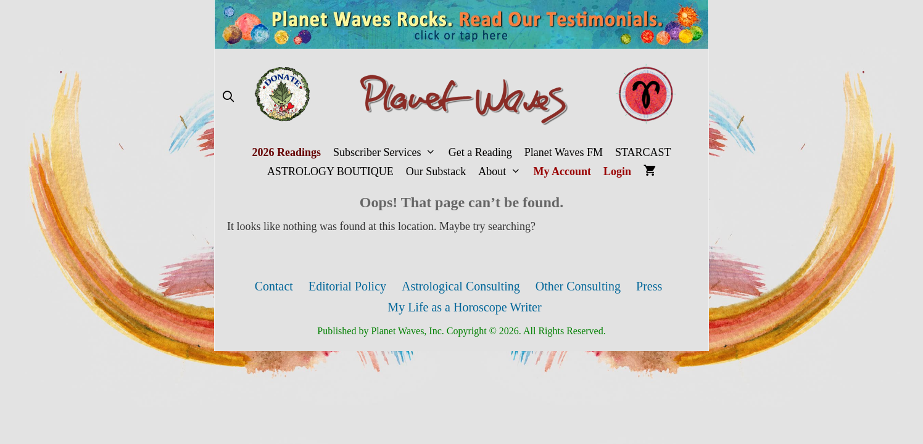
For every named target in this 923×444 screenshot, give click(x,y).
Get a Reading (480, 152)
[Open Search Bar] (228, 97)
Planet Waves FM (563, 152)
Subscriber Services (387, 152)
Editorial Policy (347, 286)
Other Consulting (578, 286)
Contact (274, 286)
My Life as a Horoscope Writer (464, 307)
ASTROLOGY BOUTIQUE (330, 171)
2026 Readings (286, 152)
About (502, 171)
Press (649, 286)
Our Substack (436, 171)
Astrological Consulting (461, 286)
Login (617, 171)
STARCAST (643, 152)
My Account (563, 171)
